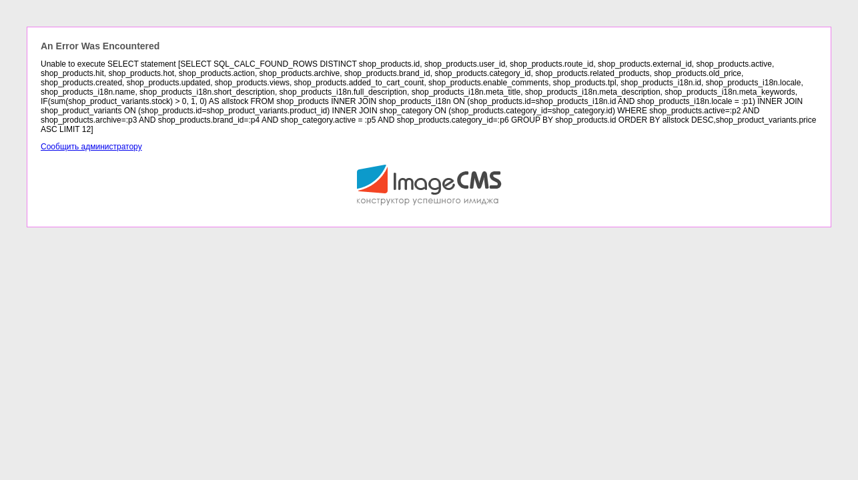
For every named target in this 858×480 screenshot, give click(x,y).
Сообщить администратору (91, 146)
